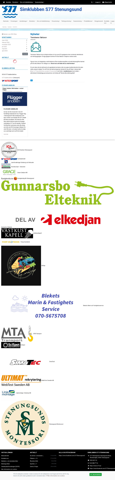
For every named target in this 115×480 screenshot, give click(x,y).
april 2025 (5, 51)
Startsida (5, 21)
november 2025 (6, 44)
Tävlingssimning (66, 21)
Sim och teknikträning (26, 2)
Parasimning (55, 21)
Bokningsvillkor (5, 464)
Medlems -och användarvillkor (9, 461)
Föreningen (14, 21)
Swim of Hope (34, 466)
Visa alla (25, 54)
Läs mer (6, 134)
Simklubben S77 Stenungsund (51, 9)
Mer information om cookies (9, 469)
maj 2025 (4, 48)
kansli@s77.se (94, 463)
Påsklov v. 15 (33, 458)
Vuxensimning (39, 2)
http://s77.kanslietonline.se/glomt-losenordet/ (44, 71)
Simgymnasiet (98, 21)
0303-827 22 (93, 460)
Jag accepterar (95, 474)
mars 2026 (5, 40)
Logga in (97, 2)
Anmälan (8, 2)
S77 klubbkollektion (7, 77)
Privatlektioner (88, 21)
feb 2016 (15, 27)
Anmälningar (23, 21)
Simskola (15, 2)
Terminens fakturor (38, 37)
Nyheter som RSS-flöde (9, 34)
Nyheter (10, 27)
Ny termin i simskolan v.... (37, 455)
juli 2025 (4, 46)
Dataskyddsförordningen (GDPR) (10, 466)
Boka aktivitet (5, 455)
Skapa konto (107, 2)
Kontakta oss (106, 22)
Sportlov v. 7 (33, 464)
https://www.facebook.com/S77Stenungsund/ (72, 455)
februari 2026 (5, 42)
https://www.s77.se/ (95, 465)
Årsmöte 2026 (34, 461)
